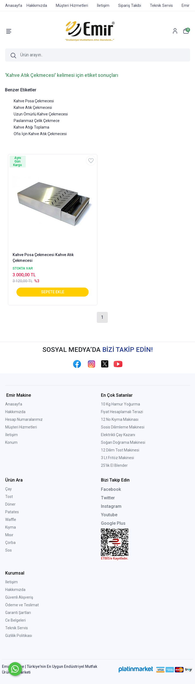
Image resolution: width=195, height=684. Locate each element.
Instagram (111, 506)
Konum (11, 442)
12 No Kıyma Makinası (119, 419)
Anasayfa (13, 404)
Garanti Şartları (18, 612)
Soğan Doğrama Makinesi (123, 442)
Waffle (10, 519)
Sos (8, 550)
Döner (10, 504)
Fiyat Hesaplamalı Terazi (122, 412)
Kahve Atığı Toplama (31, 127)
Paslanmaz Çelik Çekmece (37, 120)
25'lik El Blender (114, 465)
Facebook (111, 489)
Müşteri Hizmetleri (21, 427)
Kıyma (10, 527)
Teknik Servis (16, 628)
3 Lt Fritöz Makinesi (117, 458)
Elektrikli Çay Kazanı (118, 435)
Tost (9, 496)
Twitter (108, 497)
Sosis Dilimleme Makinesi (122, 427)
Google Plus (113, 523)
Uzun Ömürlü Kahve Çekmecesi (41, 114)
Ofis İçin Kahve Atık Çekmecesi (40, 134)
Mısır (9, 535)
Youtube (109, 514)
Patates (12, 512)
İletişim (11, 435)
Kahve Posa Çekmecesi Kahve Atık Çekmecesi (43, 258)
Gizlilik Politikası (18, 635)
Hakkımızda (15, 412)
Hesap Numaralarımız (24, 419)
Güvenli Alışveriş (19, 597)
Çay (8, 489)
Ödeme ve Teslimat (22, 605)
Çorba (10, 542)
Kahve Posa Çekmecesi (34, 101)
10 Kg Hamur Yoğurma (120, 404)
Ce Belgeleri (15, 620)
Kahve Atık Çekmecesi (33, 107)
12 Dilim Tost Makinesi (120, 450)
